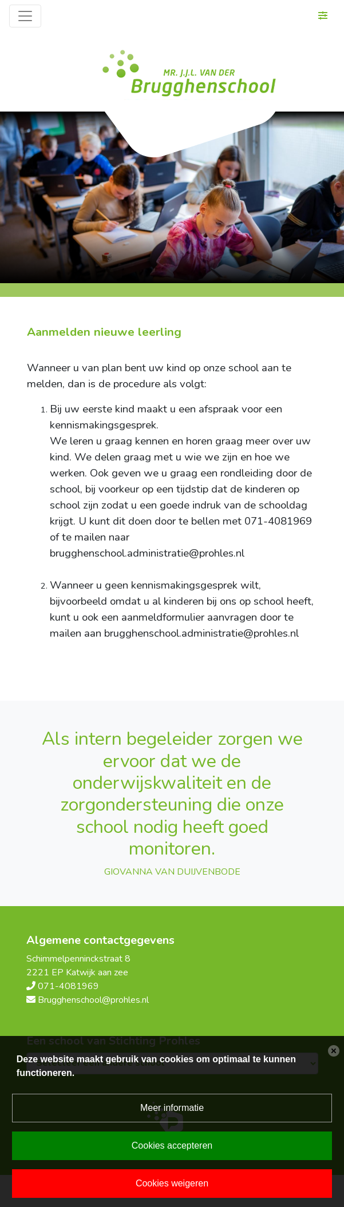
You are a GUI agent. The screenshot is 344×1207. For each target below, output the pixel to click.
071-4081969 (68, 986)
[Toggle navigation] (25, 16)
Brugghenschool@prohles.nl (93, 1000)
